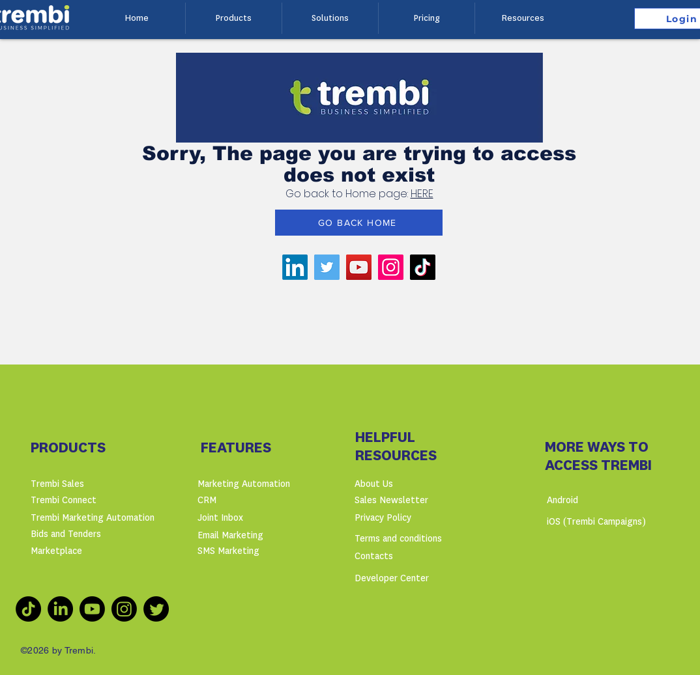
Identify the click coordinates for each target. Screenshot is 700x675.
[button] (233, 18)
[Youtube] (92, 609)
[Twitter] (327, 267)
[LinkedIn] (295, 267)
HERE (422, 193)
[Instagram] (390, 267)
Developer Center (392, 578)
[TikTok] (422, 267)
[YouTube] (359, 267)
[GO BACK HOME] (359, 223)
